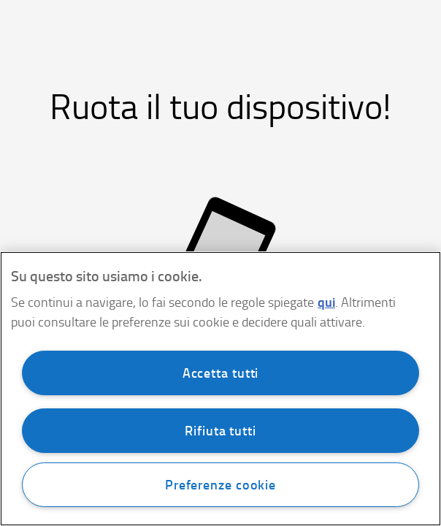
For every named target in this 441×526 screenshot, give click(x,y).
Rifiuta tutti (220, 430)
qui (326, 301)
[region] (220, 388)
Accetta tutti (221, 372)
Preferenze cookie (220, 484)
